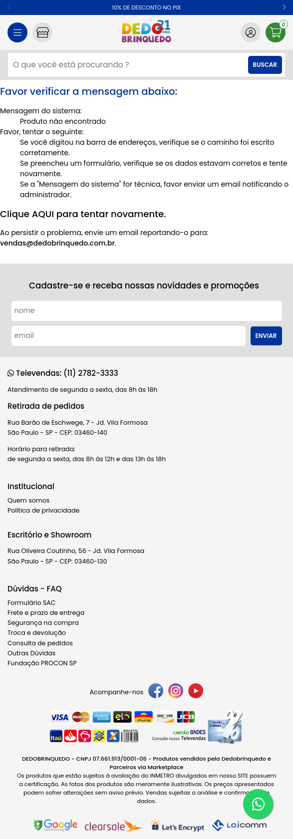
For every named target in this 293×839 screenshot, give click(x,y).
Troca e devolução (36, 632)
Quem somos (28, 500)
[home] (146, 32)
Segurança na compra (43, 622)
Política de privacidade (43, 510)
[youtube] (195, 692)
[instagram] (175, 692)
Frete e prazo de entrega (45, 612)
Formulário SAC (31, 602)
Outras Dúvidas (31, 653)
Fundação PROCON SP (41, 663)
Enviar (266, 336)
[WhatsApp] (258, 804)
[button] (284, 7)
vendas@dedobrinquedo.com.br (57, 243)
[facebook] (155, 692)
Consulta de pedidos (40, 643)
